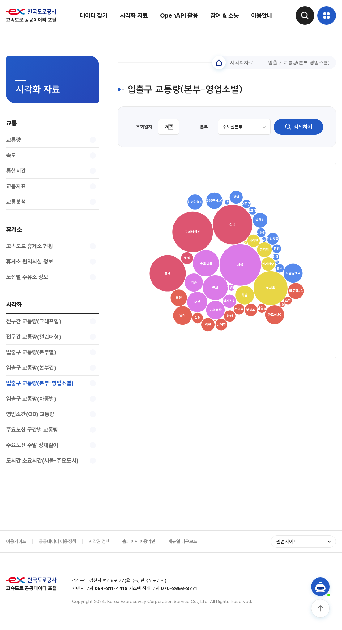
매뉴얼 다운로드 (182, 541)
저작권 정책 (99, 541)
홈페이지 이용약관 (139, 541)
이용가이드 (16, 541)
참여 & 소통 (224, 15)
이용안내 (261, 15)
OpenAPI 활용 (179, 15)
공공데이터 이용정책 (57, 541)
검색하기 (298, 127)
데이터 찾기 (94, 15)
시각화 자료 (134, 15)
